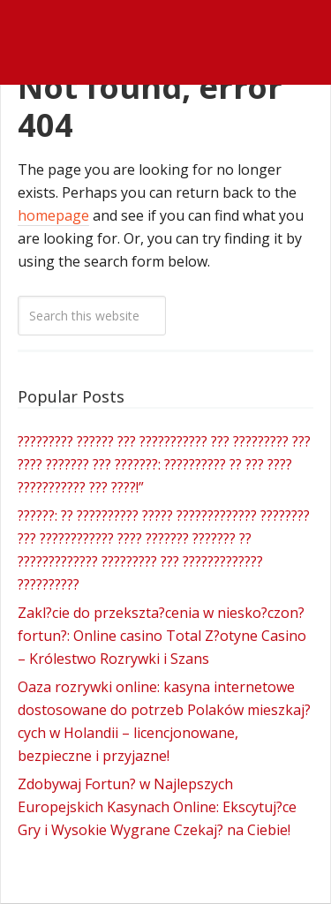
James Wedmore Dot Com (165, 21)
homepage (53, 215)
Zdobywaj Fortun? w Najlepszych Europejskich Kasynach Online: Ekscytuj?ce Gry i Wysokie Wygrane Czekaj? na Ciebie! (157, 807)
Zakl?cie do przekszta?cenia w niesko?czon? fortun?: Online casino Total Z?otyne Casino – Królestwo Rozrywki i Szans (162, 635)
